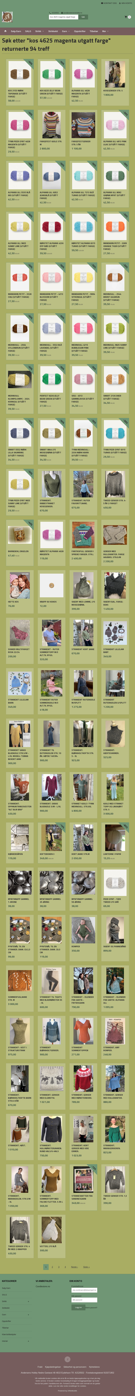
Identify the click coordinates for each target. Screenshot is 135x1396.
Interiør (5, 1341)
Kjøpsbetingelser (53, 1367)
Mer (104, 31)
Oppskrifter (80, 31)
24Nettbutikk (72, 1391)
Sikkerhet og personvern (75, 1367)
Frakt (40, 1367)
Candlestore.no (43, 1286)
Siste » (86, 1267)
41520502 (54, 13)
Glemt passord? (91, 1308)
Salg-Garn (16, 31)
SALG (28, 31)
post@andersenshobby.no (71, 13)
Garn (64, 31)
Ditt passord (76, 1296)
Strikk (38, 31)
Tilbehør (94, 31)
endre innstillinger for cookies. (75, 1386)
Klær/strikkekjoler (9, 1334)
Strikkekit (53, 31)
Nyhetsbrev (94, 1367)
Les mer (56, 1386)
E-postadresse (77, 1286)
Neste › (74, 1267)
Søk (83, 17)
